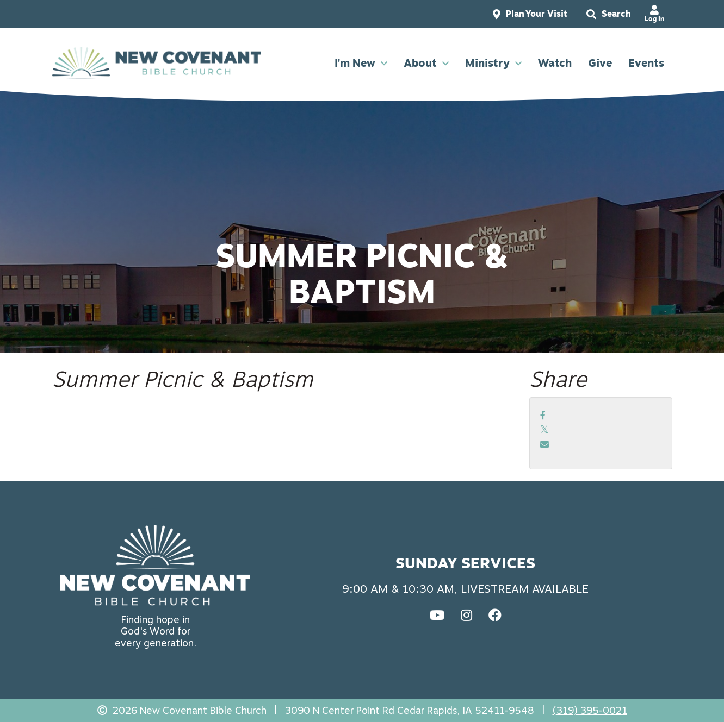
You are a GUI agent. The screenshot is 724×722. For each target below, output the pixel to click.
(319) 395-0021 (590, 710)
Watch (555, 63)
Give (600, 63)
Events (646, 63)
